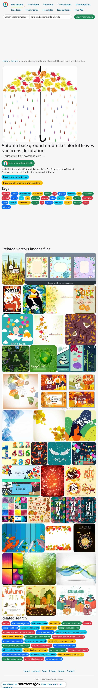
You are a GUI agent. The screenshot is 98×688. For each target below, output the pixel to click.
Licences (36, 671)
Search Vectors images (15, 17)
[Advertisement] (49, 40)
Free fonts (48, 4)
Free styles (47, 10)
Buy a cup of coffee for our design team (22, 183)
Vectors (14, 61)
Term (44, 671)
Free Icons (16, 10)
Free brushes (32, 10)
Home (5, 61)
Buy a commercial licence (15, 177)
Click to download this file (18, 163)
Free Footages (64, 4)
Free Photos (33, 4)
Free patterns (64, 10)
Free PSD (79, 10)
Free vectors (17, 4)
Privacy (52, 671)
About (61, 671)
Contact (70, 671)
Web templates (83, 4)
